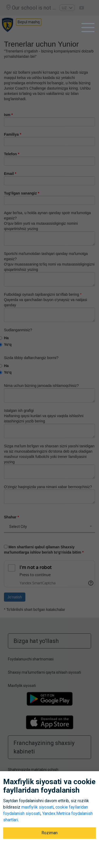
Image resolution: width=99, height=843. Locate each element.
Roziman (49, 832)
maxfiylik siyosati (37, 807)
